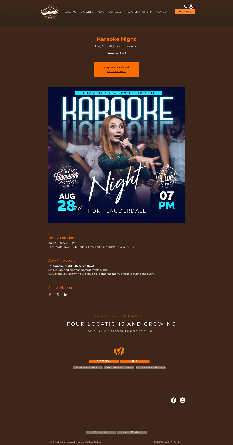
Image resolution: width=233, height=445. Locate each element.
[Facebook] (173, 400)
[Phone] (185, 6)
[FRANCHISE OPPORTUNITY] (151, 367)
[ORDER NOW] (185, 11)
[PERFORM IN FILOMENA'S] (119, 367)
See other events (116, 71)
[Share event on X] (57, 294)
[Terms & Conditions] (132, 432)
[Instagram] (182, 400)
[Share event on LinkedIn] (65, 294)
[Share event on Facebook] (49, 294)
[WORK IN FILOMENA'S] (88, 367)
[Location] (191, 6)
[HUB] (135, 361)
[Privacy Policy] (101, 432)
